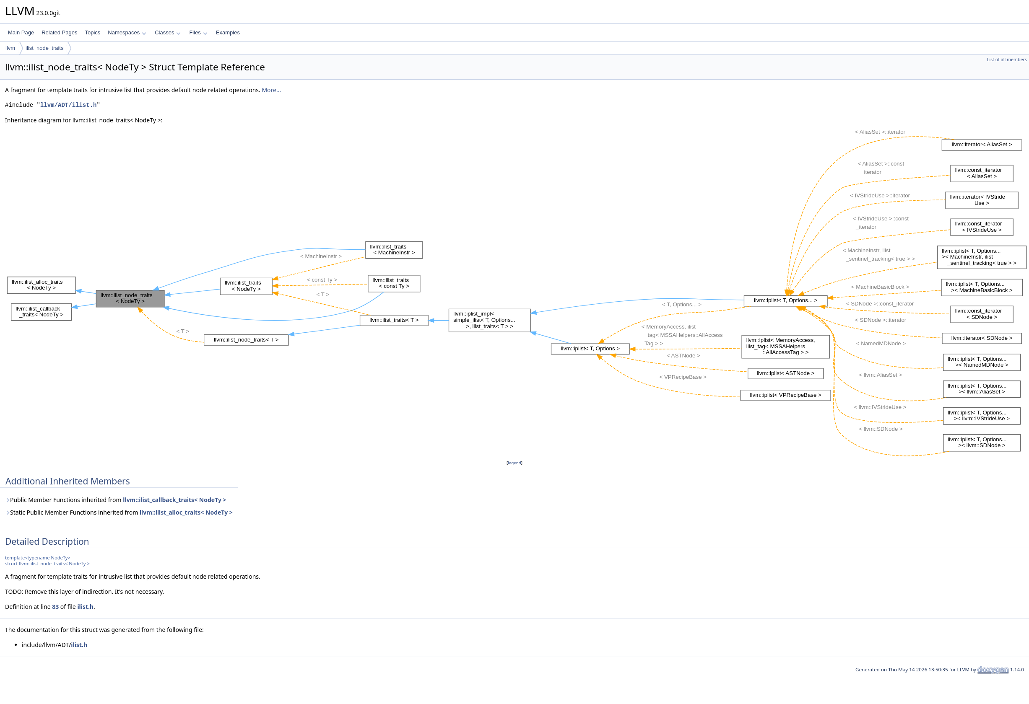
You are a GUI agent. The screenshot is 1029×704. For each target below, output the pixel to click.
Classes (168, 32)
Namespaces (127, 32)
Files (198, 32)
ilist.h (85, 607)
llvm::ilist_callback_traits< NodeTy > (174, 500)
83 (55, 607)
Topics (92, 32)
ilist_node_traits (44, 48)
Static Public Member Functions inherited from (119, 512)
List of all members (1007, 59)
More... (271, 90)
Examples (228, 32)
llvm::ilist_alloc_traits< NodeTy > (186, 512)
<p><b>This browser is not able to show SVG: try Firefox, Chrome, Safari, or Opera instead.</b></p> (517, 291)
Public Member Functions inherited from (115, 500)
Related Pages (59, 32)
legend (514, 463)
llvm (10, 48)
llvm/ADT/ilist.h (68, 105)
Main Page (21, 32)
